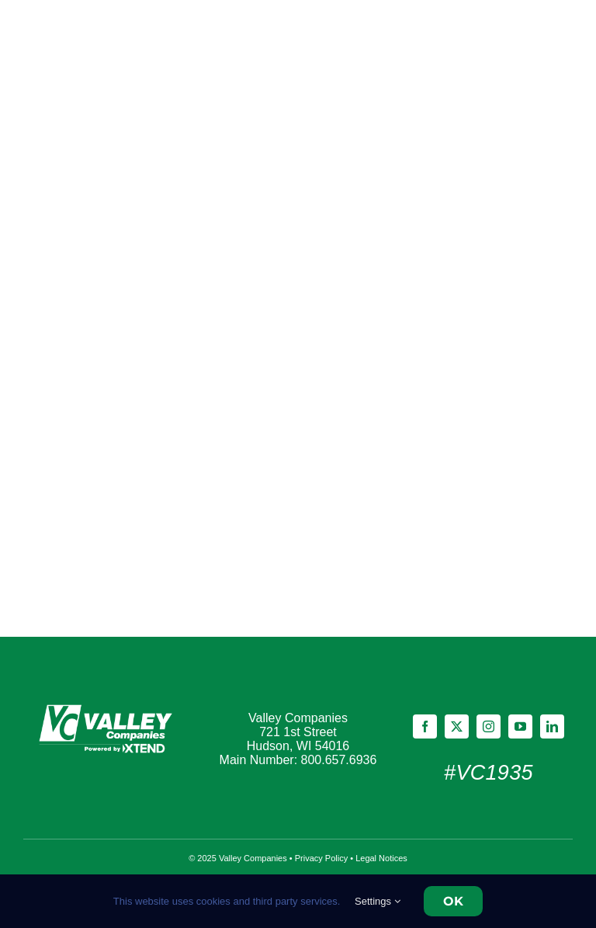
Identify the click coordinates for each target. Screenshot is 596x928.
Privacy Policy (321, 858)
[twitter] (457, 726)
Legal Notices (381, 858)
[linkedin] (552, 726)
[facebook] (425, 726)
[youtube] (520, 726)
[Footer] (107, 706)
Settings (377, 901)
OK (453, 901)
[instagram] (488, 726)
